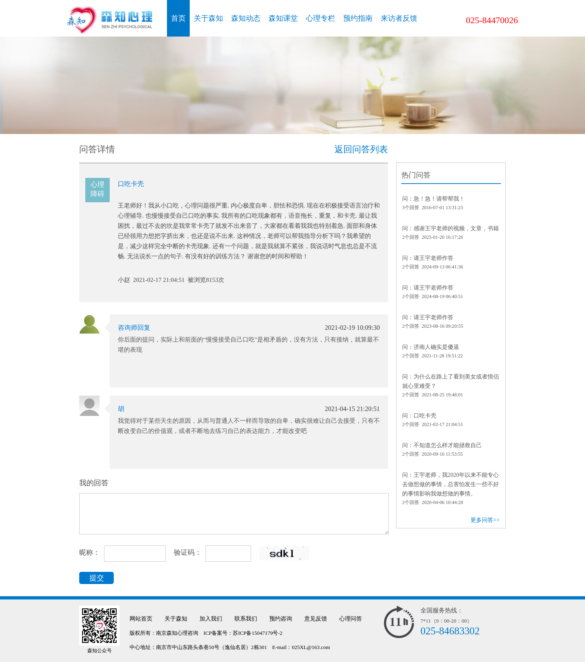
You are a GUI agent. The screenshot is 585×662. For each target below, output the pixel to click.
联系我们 (245, 619)
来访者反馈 (399, 18)
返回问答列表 (361, 149)
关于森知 (208, 18)
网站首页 (141, 619)
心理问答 (350, 619)
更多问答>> (485, 520)
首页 (178, 18)
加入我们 (210, 619)
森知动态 (245, 18)
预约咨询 (280, 619)
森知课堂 (283, 18)
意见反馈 (315, 619)
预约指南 (358, 18)
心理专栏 (320, 18)
